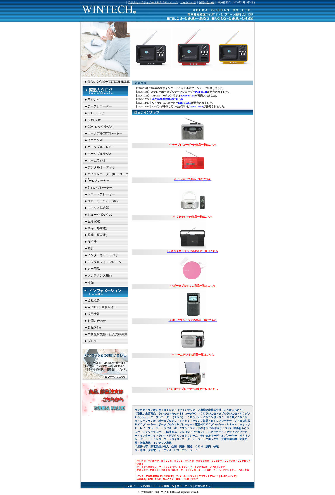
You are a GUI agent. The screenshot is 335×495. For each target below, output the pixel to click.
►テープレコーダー (98, 106)
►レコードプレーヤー (100, 194)
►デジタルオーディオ (100, 167)
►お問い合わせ (95, 320)
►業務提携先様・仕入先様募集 (106, 334)
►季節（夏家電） (97, 235)
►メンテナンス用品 (98, 275)
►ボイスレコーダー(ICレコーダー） (106, 174)
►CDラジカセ (94, 113)
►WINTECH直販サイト (101, 307)
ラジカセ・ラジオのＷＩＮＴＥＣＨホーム (153, 2)
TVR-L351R (196, 106)
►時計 (89, 248)
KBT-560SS (184, 102)
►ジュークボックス (98, 214)
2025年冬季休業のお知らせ (167, 99)
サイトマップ (188, 2)
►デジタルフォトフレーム (103, 262)
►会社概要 (92, 300)
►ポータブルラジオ (98, 153)
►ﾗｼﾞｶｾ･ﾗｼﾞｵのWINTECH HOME (107, 81)
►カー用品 (92, 268)
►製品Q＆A (93, 327)
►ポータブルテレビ (98, 147)
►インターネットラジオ (101, 255)
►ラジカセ (92, 99)
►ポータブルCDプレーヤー (103, 133)
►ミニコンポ (94, 140)
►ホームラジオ (95, 160)
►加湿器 (91, 241)
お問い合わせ (206, 2)
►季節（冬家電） (97, 228)
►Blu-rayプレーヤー (98, 187)
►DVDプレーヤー (97, 180)
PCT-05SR (201, 91)
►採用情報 (92, 314)
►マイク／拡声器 (97, 208)
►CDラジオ (93, 120)
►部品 (89, 282)
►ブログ (91, 341)
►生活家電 (92, 221)
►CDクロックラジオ (99, 126)
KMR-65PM (188, 95)
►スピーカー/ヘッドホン (102, 201)
